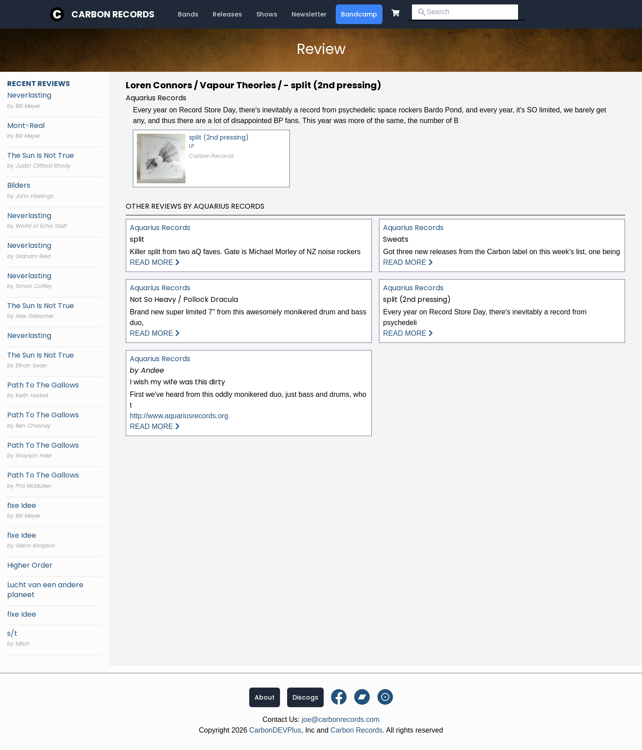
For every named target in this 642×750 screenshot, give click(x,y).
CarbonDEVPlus (275, 730)
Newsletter (309, 14)
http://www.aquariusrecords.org (179, 416)
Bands (188, 14)
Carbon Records (113, 14)
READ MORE (154, 262)
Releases (227, 14)
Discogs (305, 697)
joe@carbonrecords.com (341, 719)
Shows (266, 14)
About (265, 697)
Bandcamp (359, 14)
